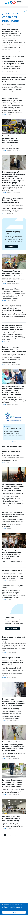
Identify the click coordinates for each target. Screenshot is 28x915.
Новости (4, 564)
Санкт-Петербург (16, 51)
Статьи (4, 150)
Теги (8, 24)
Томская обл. (16, 720)
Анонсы (4, 51)
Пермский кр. (15, 71)
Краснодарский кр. (16, 283)
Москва (14, 93)
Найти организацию (12, 628)
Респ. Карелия (15, 404)
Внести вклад (11, 246)
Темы (3, 24)
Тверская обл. (15, 213)
